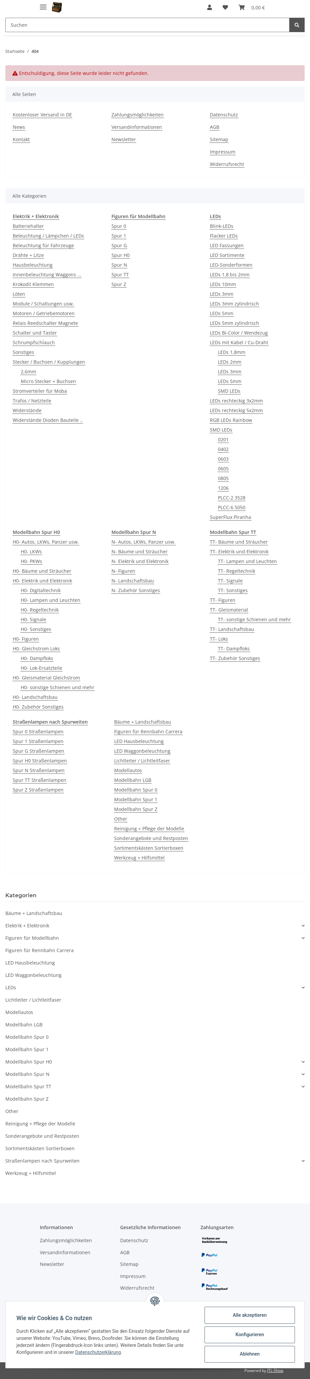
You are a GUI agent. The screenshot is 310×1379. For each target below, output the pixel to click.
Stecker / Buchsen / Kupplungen (49, 362)
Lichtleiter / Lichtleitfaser (142, 760)
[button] (209, 7)
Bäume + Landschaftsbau (142, 722)
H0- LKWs (31, 551)
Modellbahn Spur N (27, 1074)
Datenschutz (224, 114)
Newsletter (123, 139)
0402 (223, 449)
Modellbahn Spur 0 (135, 790)
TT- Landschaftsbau (232, 629)
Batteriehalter (28, 226)
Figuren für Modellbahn (32, 938)
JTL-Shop (275, 1370)
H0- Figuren (26, 639)
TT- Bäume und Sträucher (239, 542)
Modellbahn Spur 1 (135, 799)
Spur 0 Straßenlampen (38, 731)
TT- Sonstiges (233, 590)
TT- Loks (219, 639)
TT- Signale (230, 580)
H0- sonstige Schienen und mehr (57, 687)
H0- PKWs (31, 561)
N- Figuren (123, 571)
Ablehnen (249, 1354)
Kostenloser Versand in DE (42, 114)
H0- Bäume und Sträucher (42, 571)
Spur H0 (120, 255)
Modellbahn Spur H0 (28, 1062)
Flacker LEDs (224, 236)
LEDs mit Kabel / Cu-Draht (239, 342)
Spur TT (120, 274)
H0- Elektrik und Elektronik (42, 580)
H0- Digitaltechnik (41, 590)
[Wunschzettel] (225, 7)
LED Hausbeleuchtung (139, 741)
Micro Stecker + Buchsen (48, 381)
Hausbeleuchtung (33, 265)
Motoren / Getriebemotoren (44, 313)
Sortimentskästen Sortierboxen (148, 848)
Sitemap (219, 139)
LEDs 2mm (229, 362)
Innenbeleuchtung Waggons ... (47, 274)
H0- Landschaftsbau (35, 697)
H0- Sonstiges (36, 629)
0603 (223, 459)
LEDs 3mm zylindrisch (234, 303)
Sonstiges (23, 352)
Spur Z (118, 284)
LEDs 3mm (221, 294)
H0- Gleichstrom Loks (36, 648)
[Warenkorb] (251, 7)
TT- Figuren (222, 600)
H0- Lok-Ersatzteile (41, 668)
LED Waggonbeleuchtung (142, 751)
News (19, 127)
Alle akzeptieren (249, 1315)
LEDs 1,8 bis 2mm (229, 274)
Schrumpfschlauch (34, 342)
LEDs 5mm (221, 313)
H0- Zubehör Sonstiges (38, 707)
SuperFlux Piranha (230, 517)
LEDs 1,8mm (231, 352)
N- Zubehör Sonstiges (135, 590)
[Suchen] (147, 25)
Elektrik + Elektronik (27, 925)
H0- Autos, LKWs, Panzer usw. (46, 542)
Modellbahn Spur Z (135, 809)
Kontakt (21, 139)
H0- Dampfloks (37, 658)
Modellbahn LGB (132, 780)
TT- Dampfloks (234, 648)
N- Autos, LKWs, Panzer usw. (143, 542)
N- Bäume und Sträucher (139, 551)
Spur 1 (118, 236)
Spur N (119, 265)
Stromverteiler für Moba (40, 391)
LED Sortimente (227, 255)
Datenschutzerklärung (98, 1352)
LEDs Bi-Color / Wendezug (239, 333)
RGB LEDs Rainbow (231, 420)
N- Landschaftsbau (132, 580)
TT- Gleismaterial (229, 610)
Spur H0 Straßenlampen (40, 760)
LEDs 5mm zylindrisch (234, 323)
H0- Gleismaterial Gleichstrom (46, 677)
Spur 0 (118, 226)
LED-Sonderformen (231, 265)
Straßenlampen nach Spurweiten (42, 1161)
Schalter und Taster (35, 333)
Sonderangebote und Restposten (151, 838)
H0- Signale (33, 619)
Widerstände (27, 410)
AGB (214, 127)
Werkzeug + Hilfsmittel (139, 857)
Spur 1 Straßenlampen (38, 741)
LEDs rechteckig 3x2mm (236, 400)
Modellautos (128, 770)
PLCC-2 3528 (231, 497)
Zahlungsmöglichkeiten (137, 114)
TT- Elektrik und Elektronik (239, 551)
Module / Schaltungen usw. (43, 303)
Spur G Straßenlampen (38, 751)
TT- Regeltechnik (236, 571)
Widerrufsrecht (227, 164)
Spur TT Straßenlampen (39, 780)
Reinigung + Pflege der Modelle (149, 828)
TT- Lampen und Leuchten (247, 561)
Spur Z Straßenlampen (38, 790)
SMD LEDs (229, 391)
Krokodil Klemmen (33, 284)
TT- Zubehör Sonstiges (235, 658)
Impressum (222, 152)
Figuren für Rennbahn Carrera (148, 731)
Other (120, 819)
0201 (223, 439)
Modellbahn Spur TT (28, 1086)
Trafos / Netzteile (32, 400)
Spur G (119, 245)
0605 (223, 468)
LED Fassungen (227, 245)
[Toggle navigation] (43, 4)
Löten (19, 294)
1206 (223, 488)
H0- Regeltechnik (40, 610)
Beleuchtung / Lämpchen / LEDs (48, 236)
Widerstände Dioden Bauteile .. (48, 420)
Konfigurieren (249, 1334)
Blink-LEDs (221, 226)
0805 (223, 478)
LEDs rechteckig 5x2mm (236, 410)
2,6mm (28, 371)
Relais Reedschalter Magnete (45, 323)
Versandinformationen (136, 127)
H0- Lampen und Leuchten (50, 600)
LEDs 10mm (223, 284)
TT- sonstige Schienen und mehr (254, 619)
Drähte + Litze (28, 255)
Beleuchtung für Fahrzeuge (43, 245)
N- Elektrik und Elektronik (139, 561)
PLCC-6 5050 (231, 507)
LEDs (10, 987)
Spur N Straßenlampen (39, 770)
